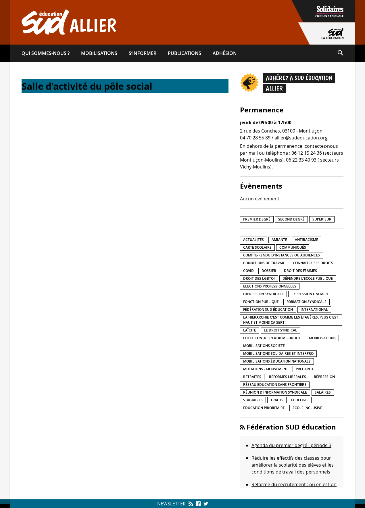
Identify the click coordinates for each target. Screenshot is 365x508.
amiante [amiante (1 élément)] (279, 239)
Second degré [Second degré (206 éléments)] (291, 219)
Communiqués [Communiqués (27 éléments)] (292, 247)
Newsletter (171, 503)
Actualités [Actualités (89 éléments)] (253, 239)
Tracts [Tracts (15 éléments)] (276, 400)
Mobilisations (99, 53)
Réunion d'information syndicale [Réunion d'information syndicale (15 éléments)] (275, 392)
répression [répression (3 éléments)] (324, 376)
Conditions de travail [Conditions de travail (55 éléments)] (264, 262)
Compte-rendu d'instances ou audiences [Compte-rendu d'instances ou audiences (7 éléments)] (281, 255)
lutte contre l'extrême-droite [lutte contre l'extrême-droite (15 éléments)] (272, 338)
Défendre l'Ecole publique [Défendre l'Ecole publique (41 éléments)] (308, 278)
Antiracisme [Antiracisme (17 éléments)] (306, 239)
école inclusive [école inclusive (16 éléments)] (307, 407)
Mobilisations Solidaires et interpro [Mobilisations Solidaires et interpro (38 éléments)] (278, 353)
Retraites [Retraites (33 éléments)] (252, 376)
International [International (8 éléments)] (314, 309)
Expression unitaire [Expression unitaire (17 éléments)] (310, 294)
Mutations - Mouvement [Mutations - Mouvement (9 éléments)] (265, 369)
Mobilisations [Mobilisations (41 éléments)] (322, 338)
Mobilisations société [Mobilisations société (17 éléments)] (264, 345)
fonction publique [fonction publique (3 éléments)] (261, 301)
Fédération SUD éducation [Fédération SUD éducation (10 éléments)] (268, 309)
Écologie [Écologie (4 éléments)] (299, 400)
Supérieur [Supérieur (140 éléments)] (321, 219)
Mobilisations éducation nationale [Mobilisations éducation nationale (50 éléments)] (277, 361)
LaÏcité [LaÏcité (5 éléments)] (249, 330)
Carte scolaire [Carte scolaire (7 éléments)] (257, 247)
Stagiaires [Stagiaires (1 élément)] (253, 400)
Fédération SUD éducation (291, 427)
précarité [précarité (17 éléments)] (305, 369)
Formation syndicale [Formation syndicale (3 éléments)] (306, 301)
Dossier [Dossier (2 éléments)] (269, 270)
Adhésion (225, 53)
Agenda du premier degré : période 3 (291, 445)
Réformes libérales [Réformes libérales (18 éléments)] (287, 376)
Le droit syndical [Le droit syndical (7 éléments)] (280, 330)
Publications (184, 53)
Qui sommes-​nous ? (46, 53)
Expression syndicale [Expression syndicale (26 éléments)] (263, 294)
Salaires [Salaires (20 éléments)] (323, 392)
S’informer (142, 53)
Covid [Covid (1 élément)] (248, 270)
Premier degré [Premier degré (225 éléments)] (256, 219)
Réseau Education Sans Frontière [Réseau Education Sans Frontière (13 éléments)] (274, 384)
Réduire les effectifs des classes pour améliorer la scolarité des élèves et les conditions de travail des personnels (292, 465)
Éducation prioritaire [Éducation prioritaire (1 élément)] (264, 407)
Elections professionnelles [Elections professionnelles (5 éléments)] (269, 286)
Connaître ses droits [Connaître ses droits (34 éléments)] (313, 262)
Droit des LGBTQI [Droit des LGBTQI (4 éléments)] (259, 278)
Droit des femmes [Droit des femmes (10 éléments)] (300, 270)
